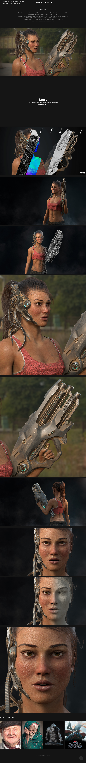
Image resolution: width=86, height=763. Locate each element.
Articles (13, 3)
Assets (22, 1)
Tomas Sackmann (43, 3)
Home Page (6, 1)
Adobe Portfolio (46, 755)
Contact (20, 3)
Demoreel (6, 3)
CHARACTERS (14, 1)
